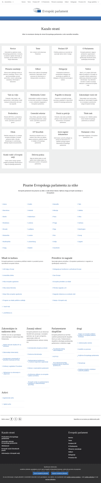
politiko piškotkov (89, 478)
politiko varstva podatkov (74, 478)
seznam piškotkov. (50, 480)
